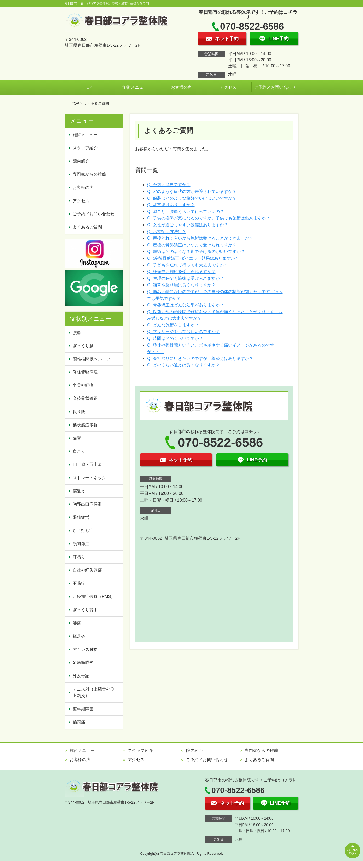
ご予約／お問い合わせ (275, 87)
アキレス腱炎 (85, 649)
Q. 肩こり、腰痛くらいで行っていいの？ (185, 211)
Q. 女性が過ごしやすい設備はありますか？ (187, 225)
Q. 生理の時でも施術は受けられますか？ (185, 278)
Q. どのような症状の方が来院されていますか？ (191, 191)
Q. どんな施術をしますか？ (173, 325)
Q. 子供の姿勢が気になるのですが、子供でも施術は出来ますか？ (208, 218)
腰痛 (77, 332)
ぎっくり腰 (83, 345)
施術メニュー (134, 87)
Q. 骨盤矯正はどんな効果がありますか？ (185, 305)
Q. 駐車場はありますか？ (170, 205)
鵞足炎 (79, 636)
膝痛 (77, 623)
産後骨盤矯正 (85, 398)
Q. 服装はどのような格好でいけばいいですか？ (191, 198)
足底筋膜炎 (83, 662)
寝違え (79, 491)
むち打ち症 (83, 530)
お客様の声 (181, 87)
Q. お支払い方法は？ (166, 231)
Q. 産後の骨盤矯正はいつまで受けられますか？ (191, 245)
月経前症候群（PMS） (94, 596)
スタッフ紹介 (85, 148)
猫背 (77, 438)
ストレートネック (89, 478)
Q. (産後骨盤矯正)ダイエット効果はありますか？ (193, 258)
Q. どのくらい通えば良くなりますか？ (183, 365)
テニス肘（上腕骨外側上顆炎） (93, 692)
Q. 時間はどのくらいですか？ (175, 338)
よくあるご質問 (87, 227)
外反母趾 (81, 676)
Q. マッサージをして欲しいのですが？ (183, 331)
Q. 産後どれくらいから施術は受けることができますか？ (200, 238)
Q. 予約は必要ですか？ (168, 184)
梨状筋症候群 (85, 425)
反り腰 (79, 411)
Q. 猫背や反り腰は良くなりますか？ (181, 285)
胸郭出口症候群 (87, 504)
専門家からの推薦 (89, 174)
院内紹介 (81, 161)
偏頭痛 (79, 722)
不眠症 (79, 583)
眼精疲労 (81, 517)
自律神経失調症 (87, 570)
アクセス (228, 87)
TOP (88, 87)
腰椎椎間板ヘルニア (91, 359)
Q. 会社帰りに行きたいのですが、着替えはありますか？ (200, 358)
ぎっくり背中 (85, 610)
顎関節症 (81, 544)
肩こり (79, 451)
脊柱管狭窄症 (85, 372)
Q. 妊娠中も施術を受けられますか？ (181, 271)
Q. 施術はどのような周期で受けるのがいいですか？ (196, 251)
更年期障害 (83, 709)
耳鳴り (79, 557)
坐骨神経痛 (83, 385)
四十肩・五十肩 (87, 464)
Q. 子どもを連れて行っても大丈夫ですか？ (187, 265)
